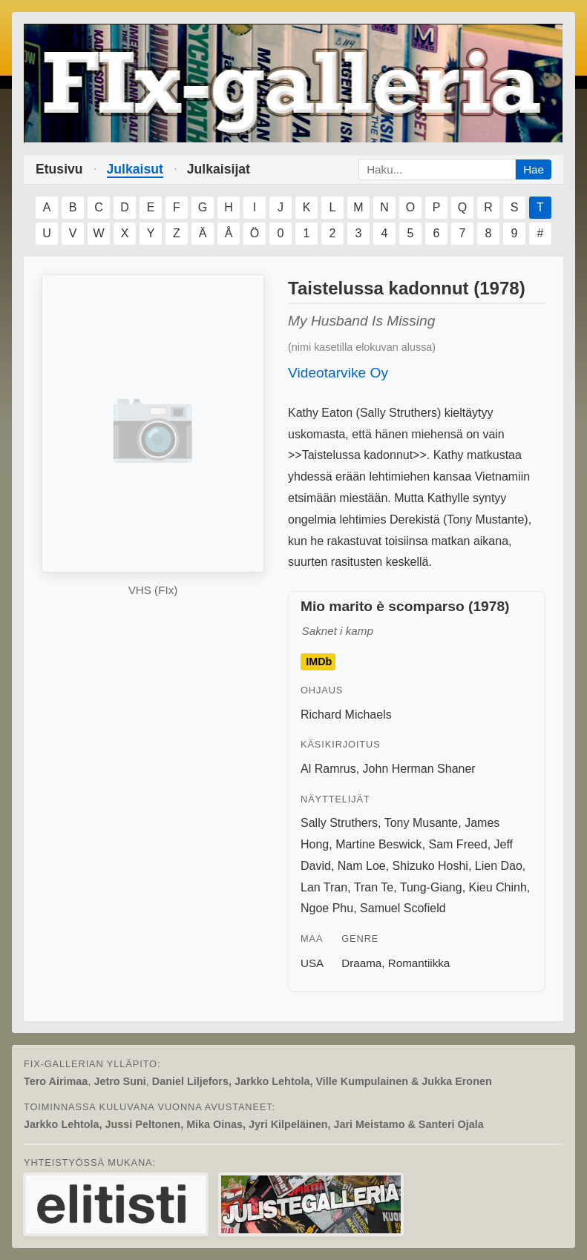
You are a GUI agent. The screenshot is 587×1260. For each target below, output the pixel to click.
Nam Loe (362, 866)
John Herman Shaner (419, 768)
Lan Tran (324, 887)
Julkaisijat (218, 169)
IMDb (319, 662)
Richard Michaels (346, 714)
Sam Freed (458, 844)
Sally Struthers (339, 823)
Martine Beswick (378, 844)
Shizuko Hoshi (430, 866)
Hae (533, 169)
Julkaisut (135, 169)
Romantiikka (419, 963)
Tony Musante (421, 823)
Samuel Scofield (403, 908)
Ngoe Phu (327, 908)
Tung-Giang (431, 887)
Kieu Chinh (498, 887)
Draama (361, 963)
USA (312, 963)
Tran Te (373, 887)
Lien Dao (498, 866)
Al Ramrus (328, 768)
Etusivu (59, 169)
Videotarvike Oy (338, 372)
